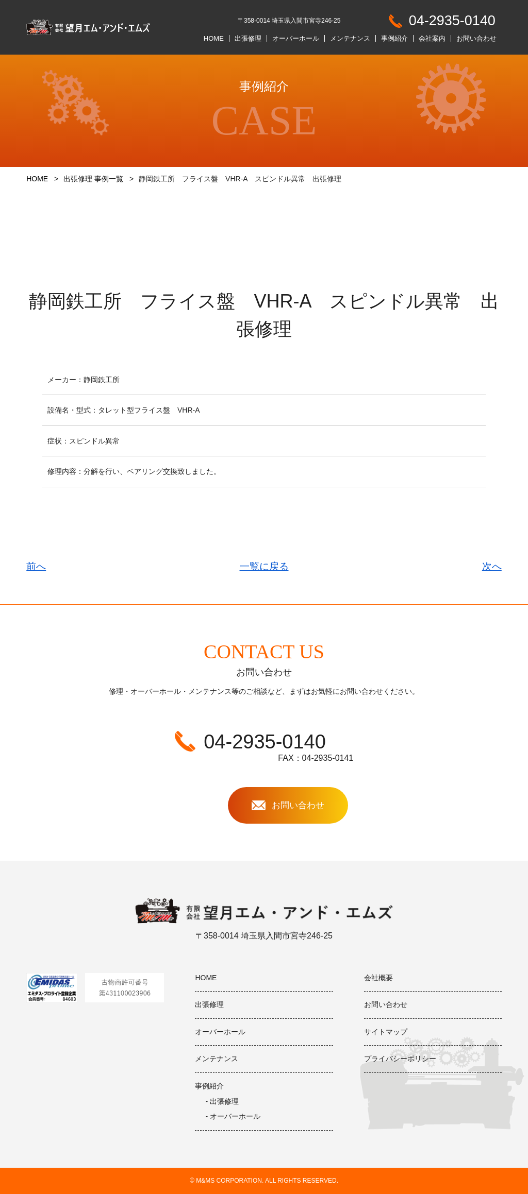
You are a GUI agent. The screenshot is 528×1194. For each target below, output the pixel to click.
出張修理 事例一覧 (93, 179)
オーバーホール (295, 38)
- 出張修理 (222, 1101)
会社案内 (432, 38)
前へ (36, 566)
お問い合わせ (476, 38)
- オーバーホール (232, 1116)
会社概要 (378, 978)
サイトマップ (385, 1032)
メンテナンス (350, 38)
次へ (492, 566)
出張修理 (248, 38)
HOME (214, 38)
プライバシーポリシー (400, 1058)
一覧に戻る (264, 566)
